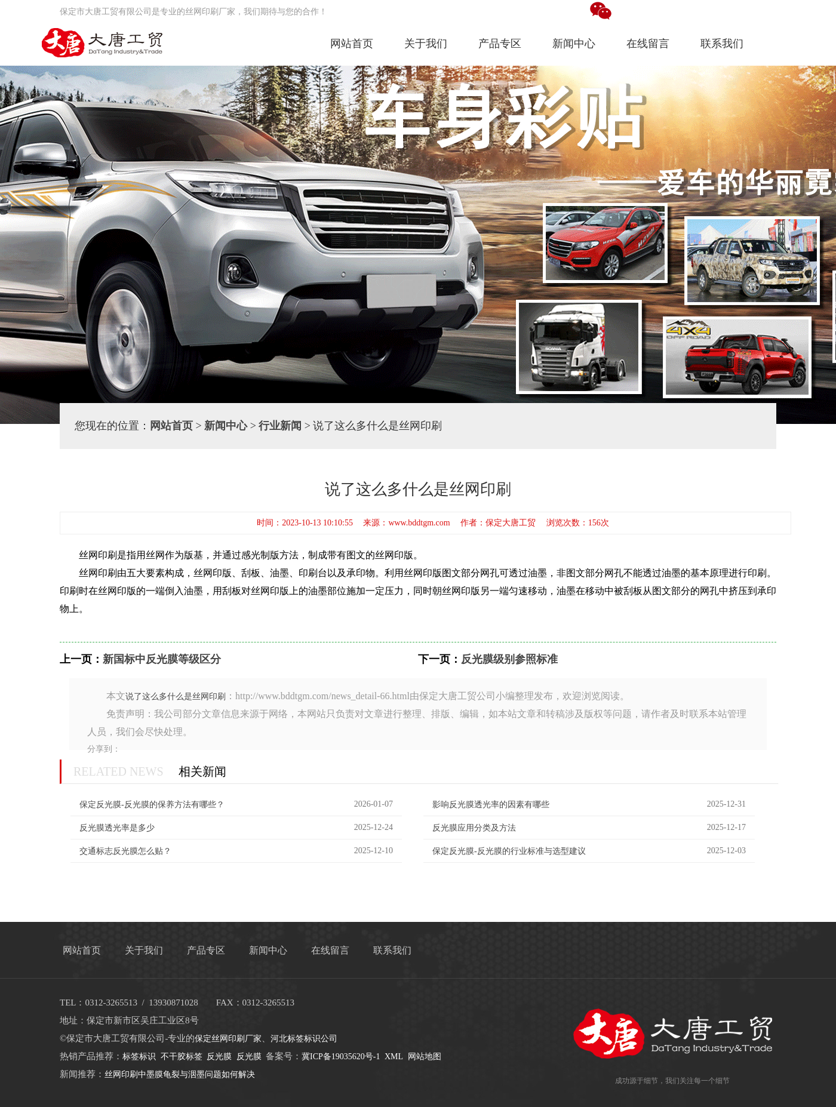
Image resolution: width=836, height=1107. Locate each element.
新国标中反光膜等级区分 (162, 659)
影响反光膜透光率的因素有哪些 (490, 804)
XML (394, 1056)
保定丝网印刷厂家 (228, 1038)
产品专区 (499, 44)
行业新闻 (280, 426)
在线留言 (647, 44)
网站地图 (424, 1056)
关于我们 (425, 44)
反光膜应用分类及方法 (474, 827)
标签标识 (139, 1056)
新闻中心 (573, 44)
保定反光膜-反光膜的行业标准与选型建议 (509, 851)
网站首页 (351, 44)
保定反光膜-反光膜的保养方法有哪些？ (152, 804)
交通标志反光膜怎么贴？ (125, 851)
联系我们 (721, 44)
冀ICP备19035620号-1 (341, 1056)
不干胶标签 (181, 1056)
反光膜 (219, 1056)
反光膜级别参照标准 (509, 659)
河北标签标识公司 (304, 1038)
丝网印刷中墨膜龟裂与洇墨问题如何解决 (180, 1074)
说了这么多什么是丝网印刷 (175, 696)
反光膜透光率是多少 (117, 827)
